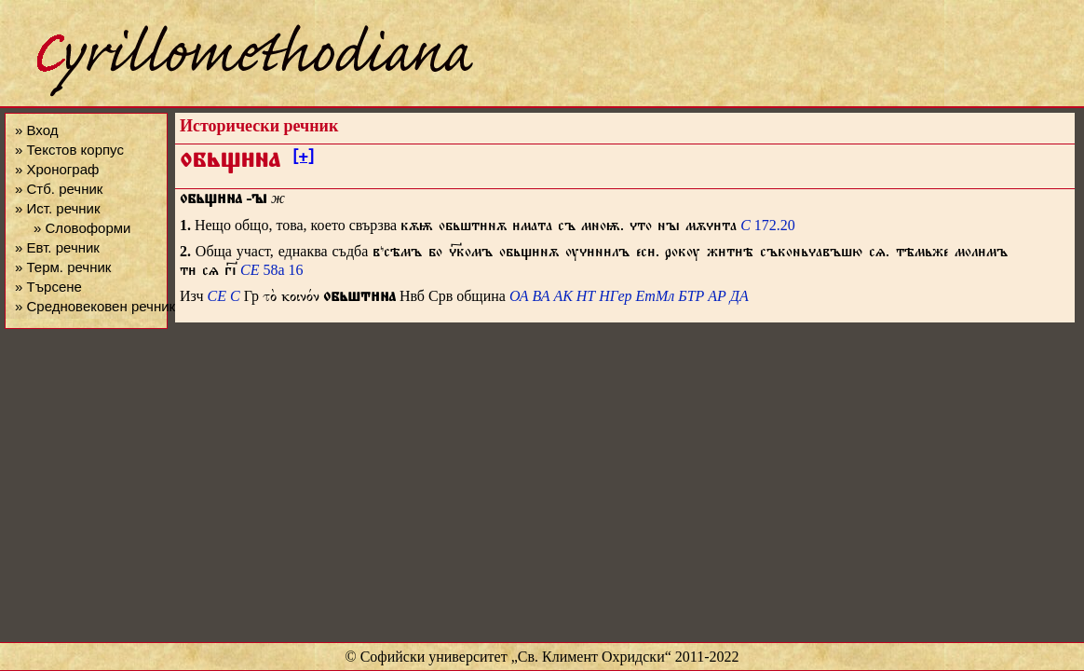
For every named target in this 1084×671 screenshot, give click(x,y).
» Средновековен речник (95, 306)
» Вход (36, 130)
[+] (303, 159)
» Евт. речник (57, 247)
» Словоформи (82, 228)
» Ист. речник (58, 208)
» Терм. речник (63, 267)
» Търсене (48, 286)
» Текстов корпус (69, 149)
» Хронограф (57, 169)
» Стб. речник (58, 189)
